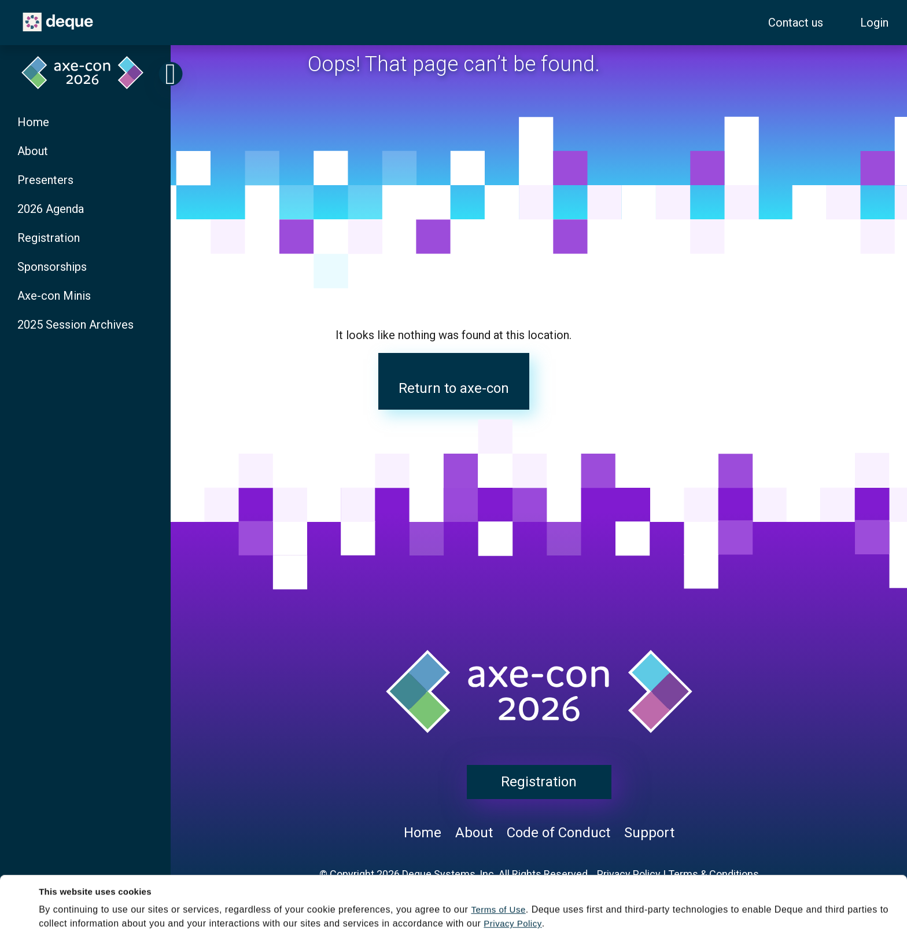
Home (33, 122)
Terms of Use (498, 859)
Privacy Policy (512, 873)
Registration (48, 238)
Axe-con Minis (54, 296)
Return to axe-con (454, 388)
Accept (382, 910)
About (32, 151)
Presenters (45, 180)
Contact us (795, 23)
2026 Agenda (50, 209)
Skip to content (10, 6)
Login (874, 23)
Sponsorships (52, 267)
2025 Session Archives (75, 325)
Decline (553, 910)
